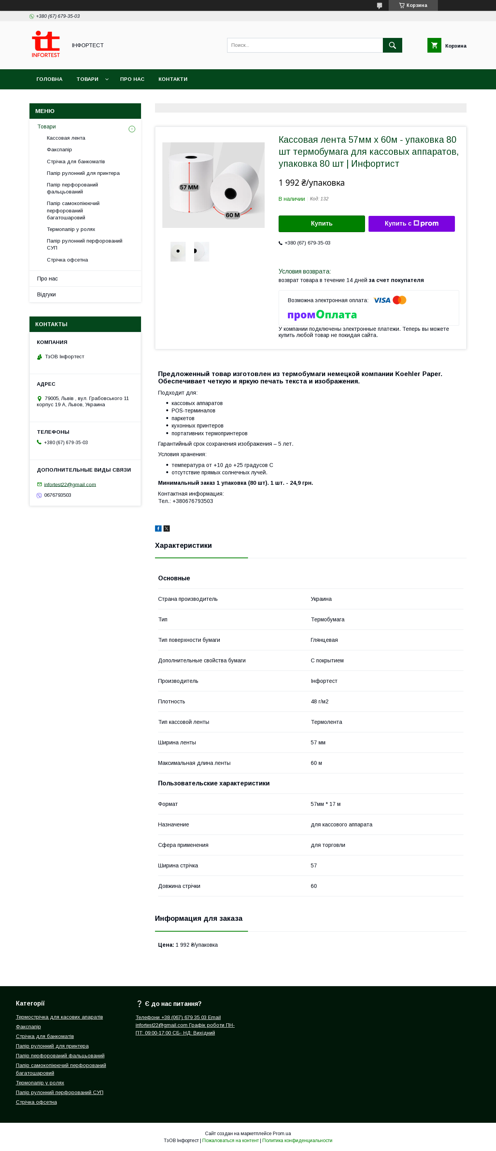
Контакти (173, 79)
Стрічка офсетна (67, 260)
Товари (87, 79)
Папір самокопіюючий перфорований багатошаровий (73, 210)
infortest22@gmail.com (70, 484)
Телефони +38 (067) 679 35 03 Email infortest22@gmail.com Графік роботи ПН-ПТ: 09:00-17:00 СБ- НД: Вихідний (185, 1025)
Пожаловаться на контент (230, 1140)
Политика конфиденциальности (297, 1140)
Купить (322, 223)
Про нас (132, 79)
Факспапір (59, 149)
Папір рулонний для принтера (83, 173)
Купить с (412, 223)
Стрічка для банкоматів (76, 161)
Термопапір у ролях (71, 229)
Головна (49, 79)
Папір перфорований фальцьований (72, 188)
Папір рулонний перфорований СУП (84, 244)
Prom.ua (282, 1133)
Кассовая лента (66, 138)
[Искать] (392, 45)
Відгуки (46, 294)
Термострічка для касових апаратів (59, 1017)
